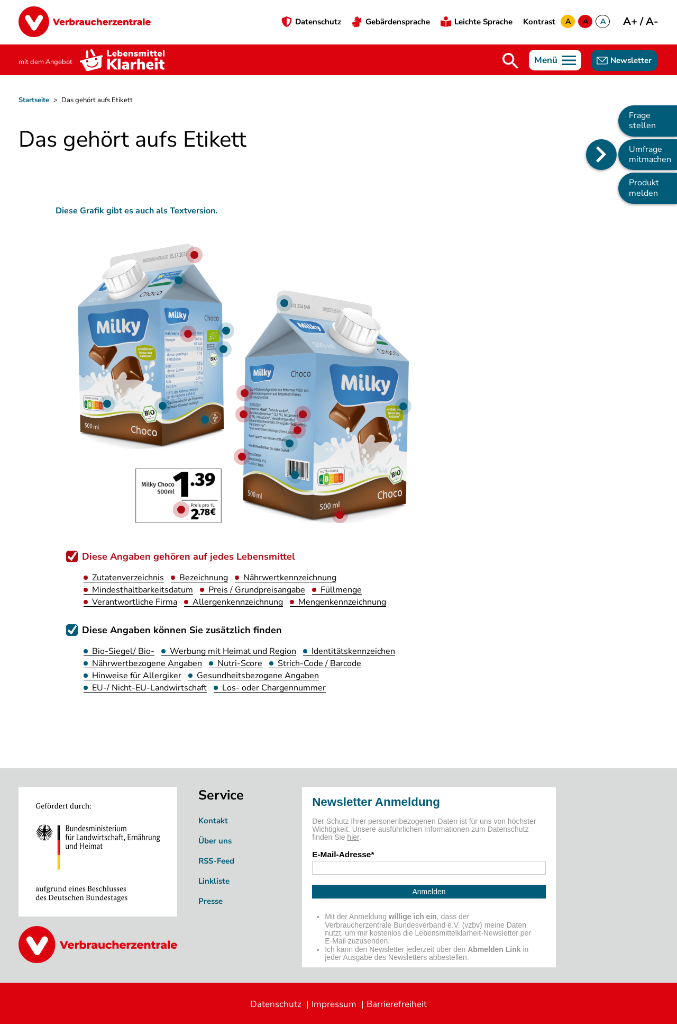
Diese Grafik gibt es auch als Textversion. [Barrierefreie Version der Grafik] (136, 211)
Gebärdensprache (397, 21)
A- (652, 21)
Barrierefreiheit (397, 1004)
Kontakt (213, 820)
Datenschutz (318, 21)
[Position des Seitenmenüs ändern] (601, 154)
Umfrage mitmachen (650, 154)
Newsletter (631, 60)
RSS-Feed (216, 861)
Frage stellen (642, 120)
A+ (631, 21)
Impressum (334, 1004)
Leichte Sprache (483, 21)
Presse (210, 901)
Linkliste (214, 881)
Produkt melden (644, 188)
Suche (510, 61)
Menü (545, 60)
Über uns (215, 841)
